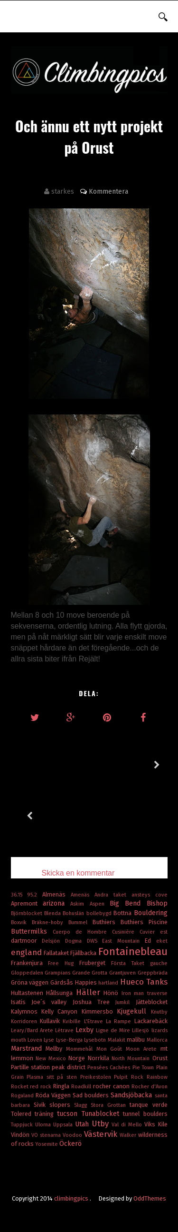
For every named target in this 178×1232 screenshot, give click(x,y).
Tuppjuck (23, 1125)
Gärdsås (62, 982)
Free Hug (63, 963)
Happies (87, 982)
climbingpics (72, 1198)
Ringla (62, 1086)
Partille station (31, 1067)
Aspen (100, 904)
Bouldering (151, 913)
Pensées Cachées (109, 1067)
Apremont (27, 903)
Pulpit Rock (130, 1077)
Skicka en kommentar (78, 873)
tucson (69, 1114)
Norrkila (100, 1058)
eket (162, 941)
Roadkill (82, 1087)
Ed (150, 940)
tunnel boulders (145, 1113)
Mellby (56, 1048)
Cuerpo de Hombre (82, 932)
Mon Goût (111, 1049)
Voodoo (73, 1135)
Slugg (82, 1105)
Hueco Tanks (144, 981)
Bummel (80, 922)
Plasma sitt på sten (53, 1077)
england (27, 952)
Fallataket (57, 952)
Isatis (21, 1001)
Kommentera (108, 191)
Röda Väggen (54, 1095)
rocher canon (112, 1086)
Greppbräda (153, 973)
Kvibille (73, 1021)
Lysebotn (95, 1040)
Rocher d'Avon (149, 1087)
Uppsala (64, 1125)
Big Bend (128, 903)
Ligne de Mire (114, 1030)
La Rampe (120, 1021)
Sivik (41, 1104)
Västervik (102, 1134)
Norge (77, 1058)
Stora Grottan (110, 1105)
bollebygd (99, 913)
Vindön (21, 1134)
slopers (61, 1104)
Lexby (85, 1030)
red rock (41, 1087)
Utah (83, 1124)
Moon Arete (143, 1049)
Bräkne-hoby (50, 922)
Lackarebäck (151, 1021)
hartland (109, 983)
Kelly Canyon (61, 1011)
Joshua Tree (94, 1001)
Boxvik (21, 922)
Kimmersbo (99, 1011)
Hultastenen (29, 992)
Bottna (123, 913)
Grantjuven (123, 973)
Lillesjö (141, 1030)
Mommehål (81, 1049)
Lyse (50, 1040)
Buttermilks (32, 931)
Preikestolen (97, 1077)
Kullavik (51, 1021)
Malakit (117, 1040)
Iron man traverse (145, 993)
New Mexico (52, 1058)
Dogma (76, 941)
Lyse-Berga (70, 1040)
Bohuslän (74, 913)
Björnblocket (27, 913)
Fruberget (95, 962)
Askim (79, 904)
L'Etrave (95, 1021)
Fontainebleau (133, 951)
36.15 (19, 895)
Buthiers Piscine (144, 922)
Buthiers (107, 922)
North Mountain (132, 1058)
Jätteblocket (152, 1001)
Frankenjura (29, 962)
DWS (95, 941)
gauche (159, 963)
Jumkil (125, 1002)
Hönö (112, 992)
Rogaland (23, 1096)
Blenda (53, 913)
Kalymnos (26, 1011)
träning (46, 1113)
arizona (56, 903)
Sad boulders (92, 1095)
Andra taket (112, 895)
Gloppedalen (28, 973)
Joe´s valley (52, 1001)
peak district (69, 1067)
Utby (102, 1123)
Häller (90, 992)
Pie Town (144, 1067)
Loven (36, 1040)
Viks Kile (155, 1124)
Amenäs (82, 895)
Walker (129, 1135)
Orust (160, 1058)
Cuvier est (154, 932)
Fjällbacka (84, 952)
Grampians (58, 973)
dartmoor (26, 940)
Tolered (23, 1113)
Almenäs (56, 894)
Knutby (159, 1012)
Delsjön (53, 941)
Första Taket (130, 963)
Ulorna (44, 1125)
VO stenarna (47, 1135)
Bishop (157, 903)
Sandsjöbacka (132, 1095)
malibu (136, 1039)
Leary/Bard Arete (33, 1030)
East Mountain (123, 941)
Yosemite (47, 1144)
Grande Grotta (90, 973)
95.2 (34, 895)
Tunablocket (102, 1114)
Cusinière (126, 932)
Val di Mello (128, 1125)
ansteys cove (149, 895)
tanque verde (148, 1104)
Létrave (65, 1030)
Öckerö (70, 1144)
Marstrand (28, 1049)
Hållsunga (61, 992)
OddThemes (149, 1198)
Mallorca (157, 1040)
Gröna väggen (30, 982)
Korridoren (25, 1021)
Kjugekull (133, 1011)
